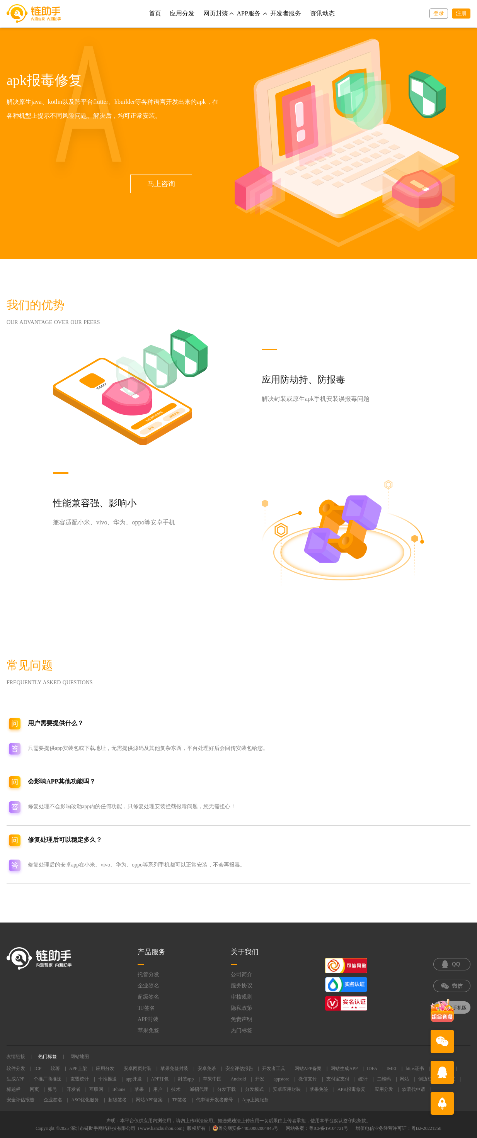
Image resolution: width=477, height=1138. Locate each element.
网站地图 (79, 1056)
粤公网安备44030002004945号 (245, 1128)
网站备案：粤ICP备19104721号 (317, 1128)
